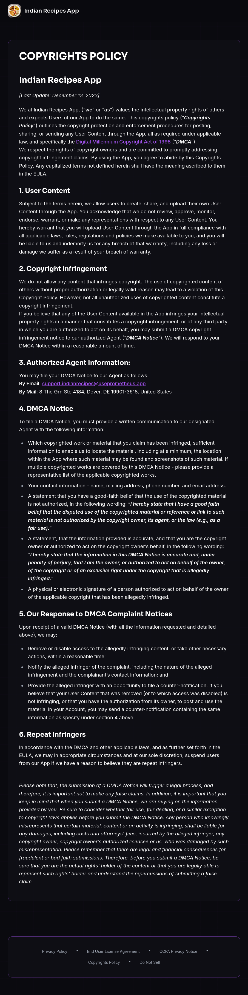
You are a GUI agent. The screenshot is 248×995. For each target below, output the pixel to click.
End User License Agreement (113, 951)
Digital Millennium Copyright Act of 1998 (123, 142)
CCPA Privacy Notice (178, 951)
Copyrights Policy (104, 962)
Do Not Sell (149, 962)
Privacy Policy (54, 951)
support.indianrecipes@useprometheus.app (94, 383)
